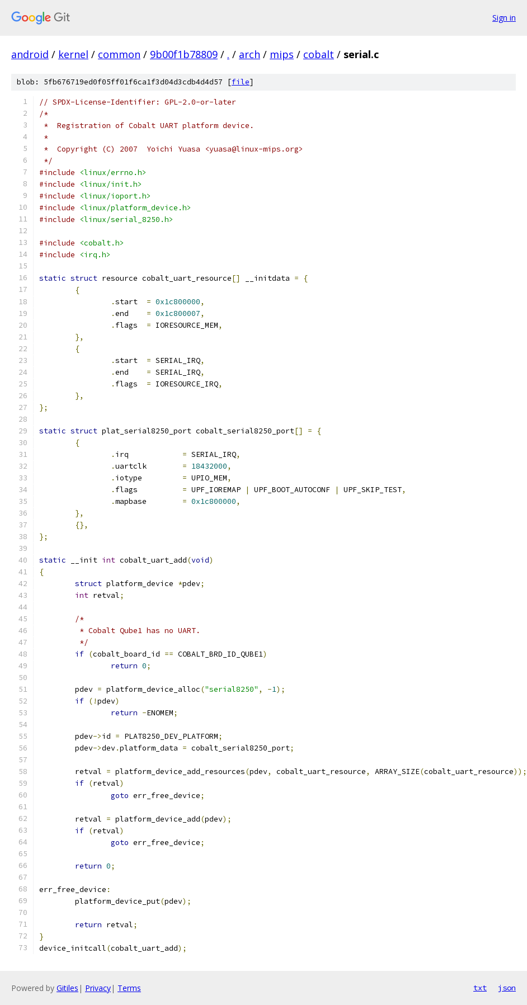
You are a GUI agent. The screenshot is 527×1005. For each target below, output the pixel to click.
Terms (129, 988)
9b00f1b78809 (184, 54)
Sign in (504, 17)
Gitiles (67, 988)
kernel (73, 54)
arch (249, 54)
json (507, 988)
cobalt (318, 54)
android (30, 54)
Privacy (98, 988)
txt (480, 988)
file (241, 82)
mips (282, 54)
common (119, 54)
